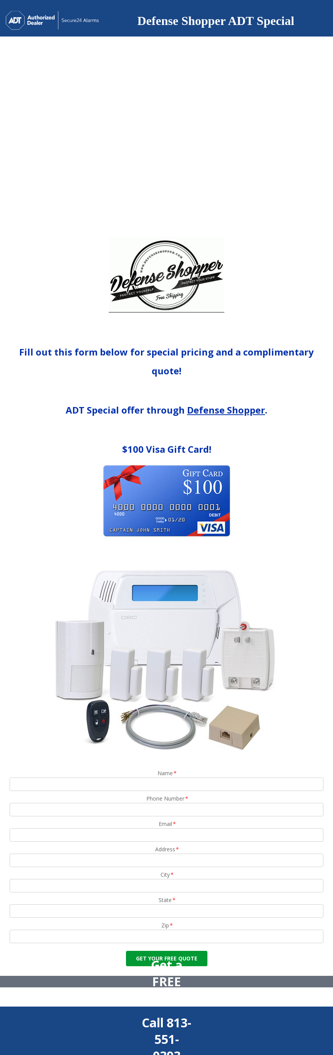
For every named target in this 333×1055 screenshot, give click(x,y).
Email (168, 823)
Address (167, 849)
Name (167, 773)
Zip (167, 925)
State (167, 900)
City (167, 874)
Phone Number (167, 798)
